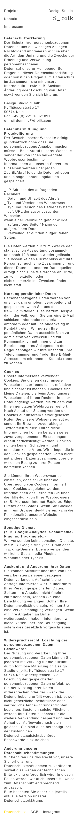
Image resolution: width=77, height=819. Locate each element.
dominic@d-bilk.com (33, 121)
